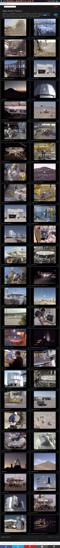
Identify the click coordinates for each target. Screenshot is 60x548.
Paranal (45, 15)
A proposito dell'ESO (13, 13)
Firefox (5, 182)
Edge (4, 181)
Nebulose (40, 15)
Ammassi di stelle (21, 16)
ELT (44, 13)
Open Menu (4, 3)
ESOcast (47, 13)
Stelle (27, 16)
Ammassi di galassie (29, 15)
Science (49, 1)
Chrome (5, 180)
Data (56, 16)
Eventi (4, 15)
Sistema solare (14, 16)
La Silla (35, 15)
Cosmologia (40, 13)
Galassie (23, 15)
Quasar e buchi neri (6, 16)
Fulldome (18, 15)
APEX (22, 13)
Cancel (9, 201)
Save (4, 201)
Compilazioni (34, 13)
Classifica (55, 14)
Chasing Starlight (27, 13)
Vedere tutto (5, 13)
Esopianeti (8, 15)
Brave (4, 179)
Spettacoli (13, 15)
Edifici (49, 15)
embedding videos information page (27, 160)
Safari (4, 184)
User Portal (53, 1)
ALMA (19, 13)
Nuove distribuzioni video (35, 16)
